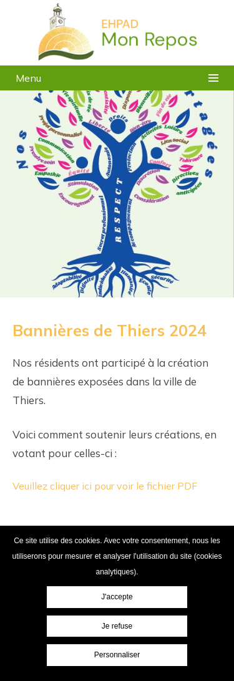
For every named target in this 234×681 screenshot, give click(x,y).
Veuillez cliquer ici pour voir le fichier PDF (104, 486)
